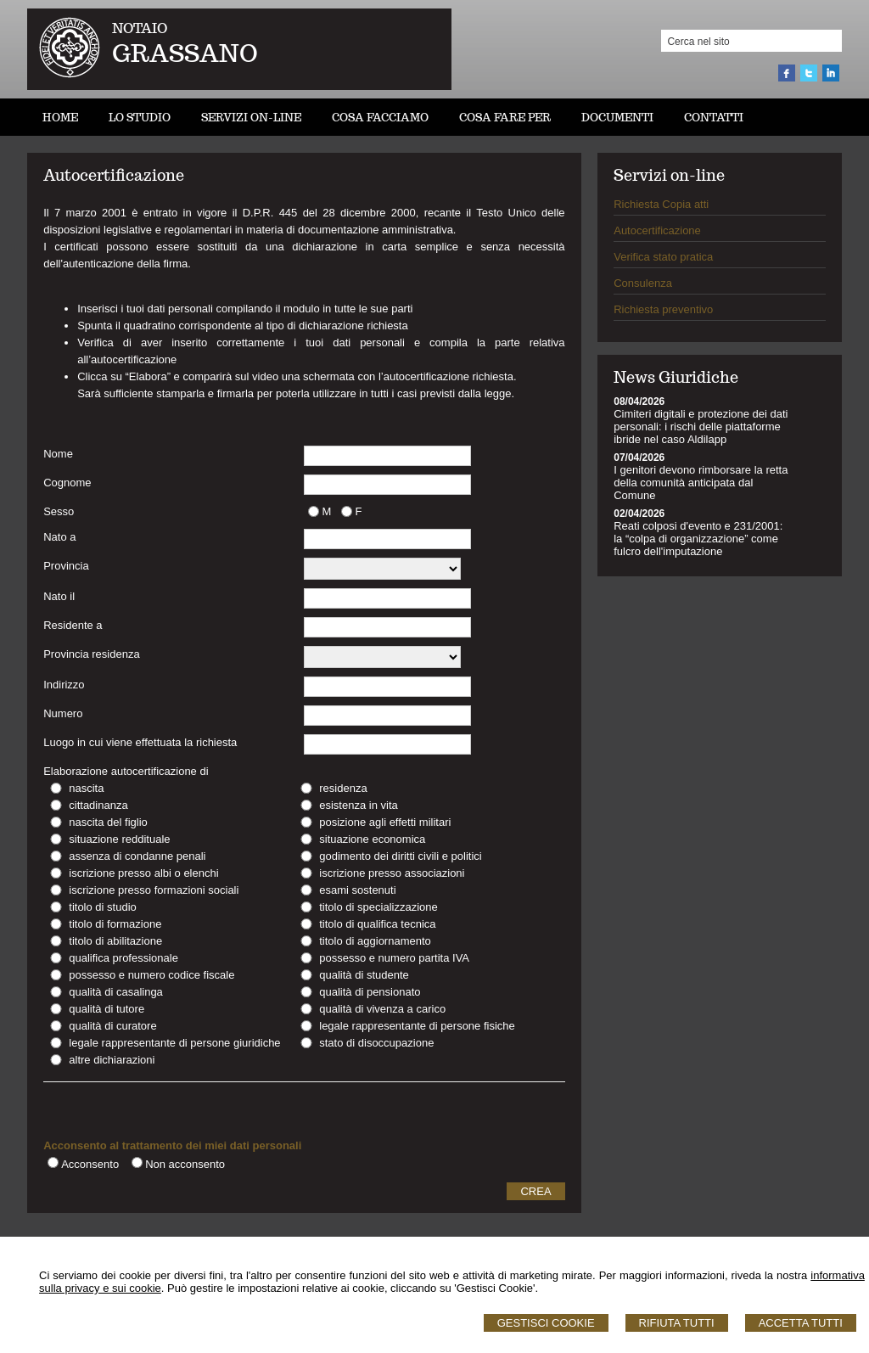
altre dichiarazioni (111, 1059)
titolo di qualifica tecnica (377, 924)
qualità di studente (364, 974)
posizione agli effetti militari (385, 822)
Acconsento (90, 1164)
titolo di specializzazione (378, 907)
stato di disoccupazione (376, 1042)
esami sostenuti (357, 890)
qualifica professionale (123, 958)
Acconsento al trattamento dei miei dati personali (172, 1145)
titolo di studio (103, 907)
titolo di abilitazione (115, 941)
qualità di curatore (112, 1025)
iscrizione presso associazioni (391, 873)
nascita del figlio (108, 822)
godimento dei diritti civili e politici (400, 856)
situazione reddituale (119, 839)
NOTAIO (139, 28)
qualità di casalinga (116, 991)
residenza (343, 788)
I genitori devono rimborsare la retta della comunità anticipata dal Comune (701, 482)
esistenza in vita (358, 805)
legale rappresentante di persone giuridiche (174, 1042)
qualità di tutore (106, 1008)
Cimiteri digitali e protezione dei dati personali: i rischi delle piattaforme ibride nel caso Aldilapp (701, 426)
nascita (86, 788)
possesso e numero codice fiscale (151, 974)
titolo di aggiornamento (375, 941)
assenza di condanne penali (137, 856)
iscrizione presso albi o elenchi (143, 873)
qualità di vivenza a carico (382, 1008)
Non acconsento (185, 1164)
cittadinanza (98, 805)
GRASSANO (185, 53)
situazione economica (372, 839)
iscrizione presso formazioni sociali (153, 890)
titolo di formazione (115, 924)
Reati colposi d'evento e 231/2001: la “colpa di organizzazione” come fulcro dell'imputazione (698, 538)
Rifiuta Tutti (677, 1323)
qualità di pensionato (369, 991)
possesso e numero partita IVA (394, 958)
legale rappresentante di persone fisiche (417, 1025)
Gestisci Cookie (546, 1323)
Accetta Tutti (801, 1323)
